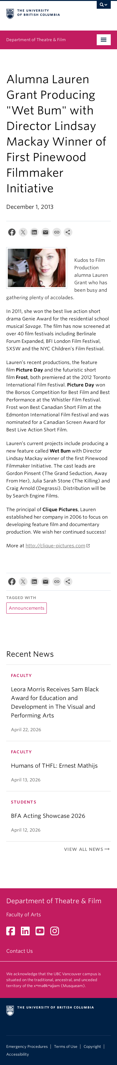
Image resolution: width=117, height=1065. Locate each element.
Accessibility (17, 1054)
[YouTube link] (42, 933)
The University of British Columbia (43, 13)
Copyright (92, 1046)
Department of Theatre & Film (36, 39)
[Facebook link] (13, 933)
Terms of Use (65, 1046)
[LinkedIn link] (27, 933)
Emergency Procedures (27, 1046)
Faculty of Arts (23, 915)
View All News (87, 849)
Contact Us (19, 951)
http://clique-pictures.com (55, 546)
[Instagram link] (57, 933)
